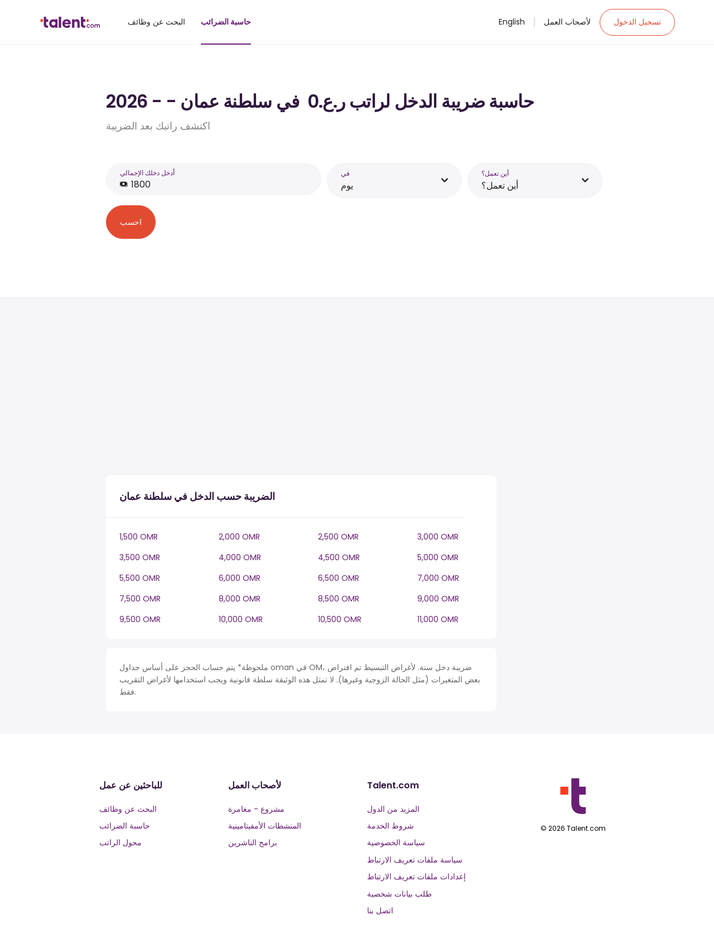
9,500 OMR (140, 619)
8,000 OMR (239, 598)
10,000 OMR (241, 619)
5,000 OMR (438, 557)
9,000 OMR (438, 598)
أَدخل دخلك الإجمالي (147, 172)
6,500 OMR (338, 578)
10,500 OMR (339, 619)
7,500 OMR (140, 598)
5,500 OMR (139, 578)
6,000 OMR (239, 578)
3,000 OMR (438, 536)
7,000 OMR (438, 578)
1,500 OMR (138, 536)
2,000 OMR (239, 536)
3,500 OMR (139, 557)
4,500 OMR (339, 557)
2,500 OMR (338, 536)
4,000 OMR (240, 557)
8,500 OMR (338, 598)
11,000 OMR (438, 619)
